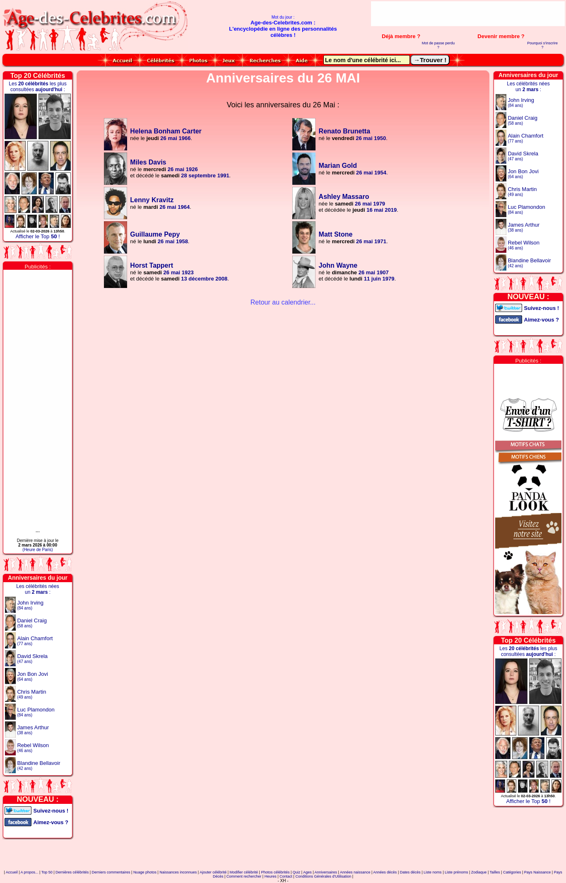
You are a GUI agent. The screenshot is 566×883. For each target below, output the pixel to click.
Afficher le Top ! (37, 236)
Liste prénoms (456, 872)
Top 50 (47, 872)
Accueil (12, 872)
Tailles (495, 872)
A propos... (30, 872)
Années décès (385, 872)
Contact (285, 876)
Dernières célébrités (72, 872)
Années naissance (355, 872)
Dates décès (410, 872)
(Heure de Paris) (37, 549)
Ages (307, 872)
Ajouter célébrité (213, 872)
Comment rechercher (244, 876)
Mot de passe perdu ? (438, 45)
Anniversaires (326, 872)
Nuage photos (145, 872)
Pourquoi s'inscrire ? (542, 45)
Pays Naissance (537, 872)
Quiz (297, 872)
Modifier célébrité (244, 872)
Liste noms (433, 872)
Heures (271, 876)
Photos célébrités (275, 872)
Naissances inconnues (178, 872)
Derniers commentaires (111, 872)
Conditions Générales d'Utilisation (323, 876)
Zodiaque (479, 872)
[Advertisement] (468, 13)
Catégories (512, 872)
